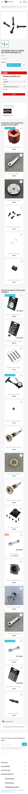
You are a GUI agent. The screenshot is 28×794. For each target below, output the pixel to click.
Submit (14, 94)
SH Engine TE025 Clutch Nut (14, 280)
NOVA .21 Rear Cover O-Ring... (14, 686)
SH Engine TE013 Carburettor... (14, 421)
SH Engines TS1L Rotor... (14, 527)
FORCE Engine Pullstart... (14, 394)
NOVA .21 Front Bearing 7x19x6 (14, 341)
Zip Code (5, 89)
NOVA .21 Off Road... (14, 553)
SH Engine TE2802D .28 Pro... (14, 147)
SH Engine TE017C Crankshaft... (14, 500)
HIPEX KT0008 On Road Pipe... (14, 607)
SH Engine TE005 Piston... (14, 253)
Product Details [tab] (8, 105)
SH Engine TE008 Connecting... (14, 633)
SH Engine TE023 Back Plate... (14, 227)
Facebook (2, 754)
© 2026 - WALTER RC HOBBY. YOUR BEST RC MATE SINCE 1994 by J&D (13, 791)
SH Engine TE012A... (14, 713)
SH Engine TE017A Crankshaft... (14, 447)
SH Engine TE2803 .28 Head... (14, 200)
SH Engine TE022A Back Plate (14, 580)
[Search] (14, 6)
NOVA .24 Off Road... (14, 660)
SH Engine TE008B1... (14, 173)
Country (5, 79)
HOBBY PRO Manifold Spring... (14, 367)
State (4, 84)
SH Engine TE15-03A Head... (14, 474)
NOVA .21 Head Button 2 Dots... (14, 314)
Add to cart (13, 65)
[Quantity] (3, 65)
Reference (6, 115)
